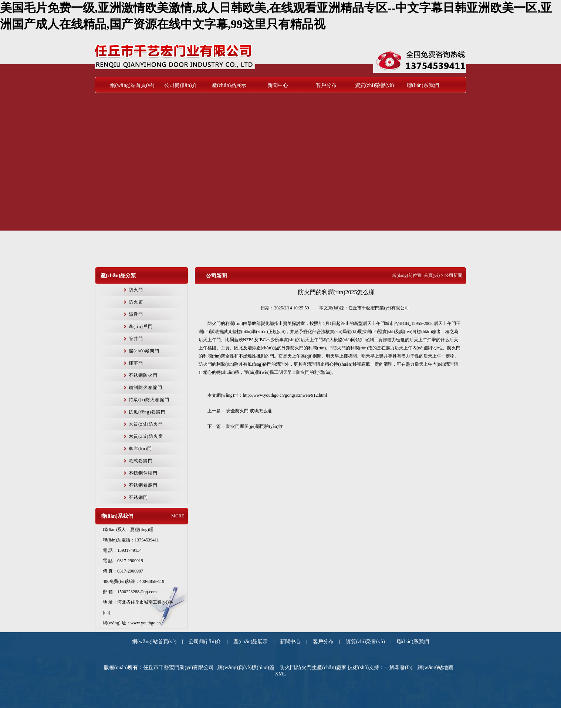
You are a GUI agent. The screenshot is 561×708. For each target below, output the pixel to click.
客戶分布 (326, 85)
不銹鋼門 (138, 497)
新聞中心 (277, 85)
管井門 (136, 338)
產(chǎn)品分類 (118, 275)
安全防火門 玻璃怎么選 (249, 410)
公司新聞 (216, 276)
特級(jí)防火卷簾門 (149, 399)
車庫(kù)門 (140, 448)
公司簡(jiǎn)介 (180, 85)
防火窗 (136, 302)
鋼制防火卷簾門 (145, 387)
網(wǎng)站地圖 (435, 667)
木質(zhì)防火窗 (146, 436)
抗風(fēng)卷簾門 (147, 412)
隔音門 (136, 314)
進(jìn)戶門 (141, 326)
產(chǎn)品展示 (229, 85)
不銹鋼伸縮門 (143, 473)
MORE (177, 516)
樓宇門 (136, 363)
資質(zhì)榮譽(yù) (374, 85)
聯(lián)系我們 (423, 85)
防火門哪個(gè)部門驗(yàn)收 (254, 426)
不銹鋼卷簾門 (143, 485)
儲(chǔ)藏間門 (144, 350)
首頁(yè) (432, 275)
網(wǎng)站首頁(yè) (132, 85)
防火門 (136, 289)
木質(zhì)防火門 (146, 424)
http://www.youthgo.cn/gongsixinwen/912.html (285, 395)
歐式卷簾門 (141, 460)
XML (280, 674)
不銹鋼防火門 (143, 375)
